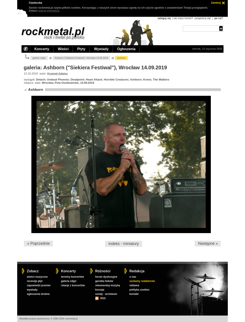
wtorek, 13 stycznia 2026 (207, 48)
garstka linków (104, 281)
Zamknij (216, 2)
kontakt (134, 294)
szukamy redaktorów (142, 281)
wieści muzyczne (37, 276)
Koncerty (41, 49)
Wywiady (101, 49)
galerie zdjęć (39, 58)
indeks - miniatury (124, 244)
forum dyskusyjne (106, 276)
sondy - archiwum (106, 294)
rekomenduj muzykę (107, 285)
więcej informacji (48, 10)
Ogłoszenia (126, 49)
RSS (103, 298)
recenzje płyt (35, 281)
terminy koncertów (72, 276)
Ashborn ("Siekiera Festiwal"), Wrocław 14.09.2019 (81, 58)
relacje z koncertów (73, 285)
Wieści (63, 49)
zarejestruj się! (202, 18)
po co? (218, 18)
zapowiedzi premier (39, 285)
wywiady (32, 289)
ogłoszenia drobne (38, 294)
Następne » (208, 243)
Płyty (81, 49)
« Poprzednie (38, 243)
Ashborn (35, 90)
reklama (134, 285)
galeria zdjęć (69, 281)
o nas (132, 276)
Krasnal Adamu (57, 73)
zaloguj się (164, 18)
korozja (99, 289)
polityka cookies (139, 289)
